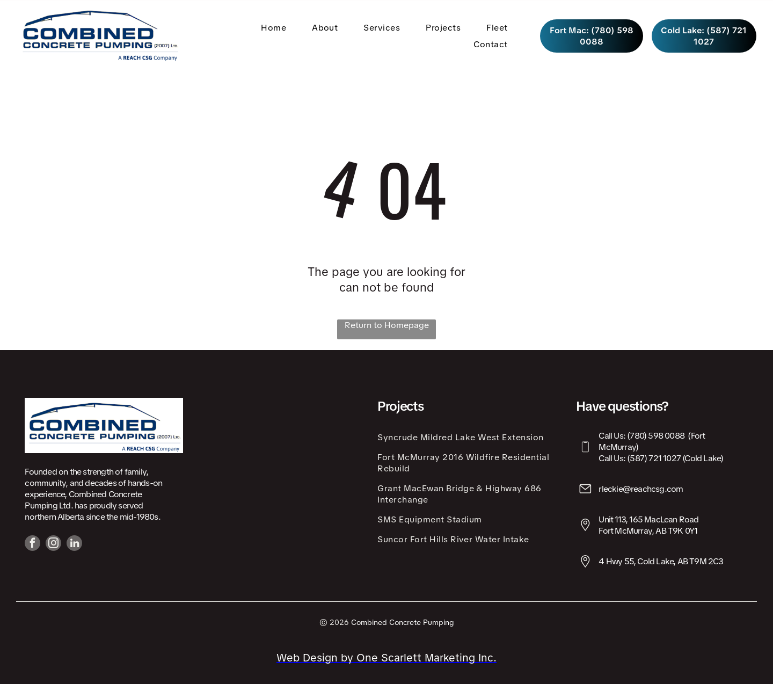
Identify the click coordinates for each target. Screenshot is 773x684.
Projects (400, 406)
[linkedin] (74, 544)
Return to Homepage (387, 325)
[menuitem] (275, 27)
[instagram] (53, 544)
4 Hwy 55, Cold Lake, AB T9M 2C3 (661, 561)
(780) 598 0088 (655, 435)
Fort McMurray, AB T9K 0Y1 (648, 530)
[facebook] (32, 544)
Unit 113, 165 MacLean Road (648, 519)
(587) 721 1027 (654, 458)
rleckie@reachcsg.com (641, 488)
